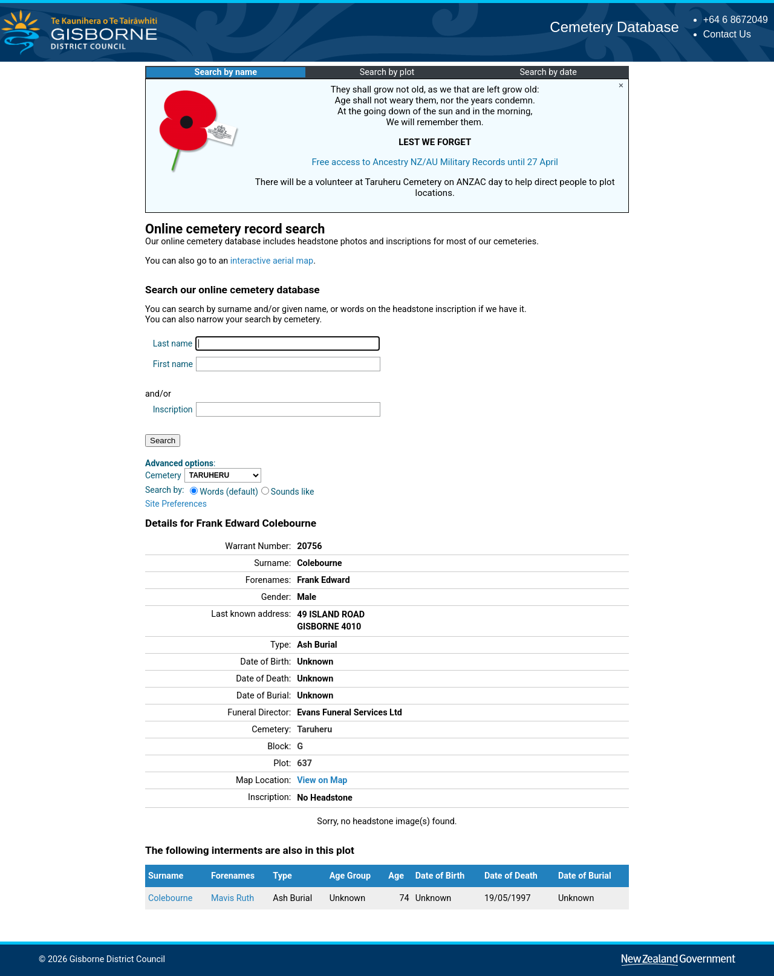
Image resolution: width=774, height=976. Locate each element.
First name (173, 364)
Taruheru (314, 729)
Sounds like (287, 491)
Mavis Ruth (232, 898)
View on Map (322, 780)
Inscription (173, 409)
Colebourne (170, 898)
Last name (172, 343)
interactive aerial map (271, 261)
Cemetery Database (614, 27)
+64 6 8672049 (735, 20)
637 (304, 763)
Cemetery (163, 475)
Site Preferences (176, 504)
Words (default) (224, 491)
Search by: (164, 490)
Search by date (547, 72)
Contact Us (727, 34)
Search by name (226, 72)
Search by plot (387, 72)
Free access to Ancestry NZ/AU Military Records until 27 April (434, 162)
